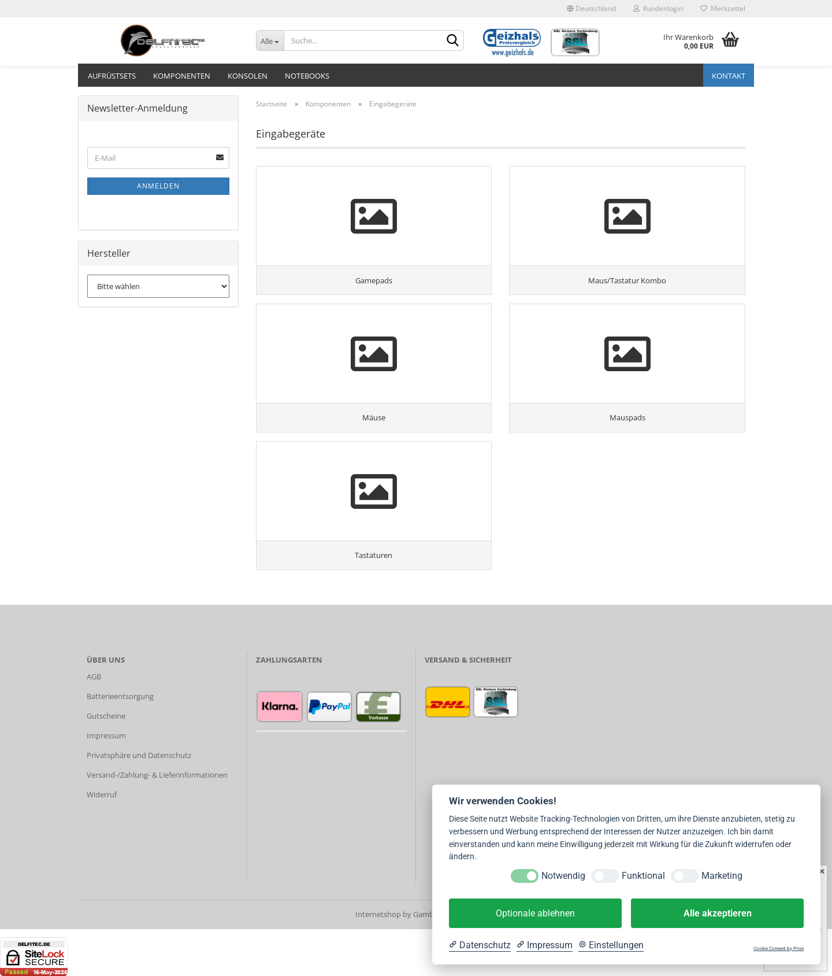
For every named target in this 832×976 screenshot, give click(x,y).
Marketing (721, 875)
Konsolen (248, 76)
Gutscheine (106, 762)
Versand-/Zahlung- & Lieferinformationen (157, 821)
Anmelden (158, 186)
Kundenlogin (658, 8)
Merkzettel (722, 8)
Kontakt (728, 76)
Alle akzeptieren (718, 913)
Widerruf (102, 841)
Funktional (643, 875)
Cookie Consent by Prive (778, 948)
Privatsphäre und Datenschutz (139, 802)
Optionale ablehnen (535, 913)
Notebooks (307, 76)
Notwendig (563, 875)
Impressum (106, 782)
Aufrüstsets (112, 76)
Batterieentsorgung (120, 743)
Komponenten (181, 76)
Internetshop (378, 961)
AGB (94, 724)
